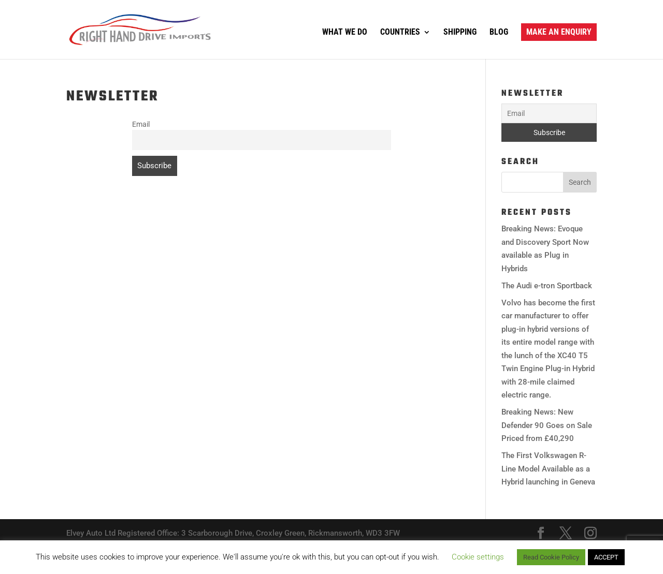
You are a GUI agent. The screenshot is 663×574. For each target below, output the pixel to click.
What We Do (344, 32)
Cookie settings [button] (478, 557)
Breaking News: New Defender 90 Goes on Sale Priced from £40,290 (546, 425)
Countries (400, 32)
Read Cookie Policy (551, 557)
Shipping (460, 32)
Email (141, 124)
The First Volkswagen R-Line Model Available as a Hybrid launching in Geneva (548, 469)
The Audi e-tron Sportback (546, 285)
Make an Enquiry (559, 32)
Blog (498, 32)
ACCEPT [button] (606, 557)
